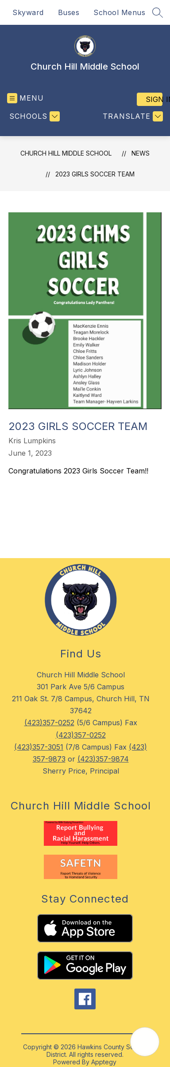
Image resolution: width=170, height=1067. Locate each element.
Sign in (154, 99)
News (140, 153)
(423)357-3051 (38, 747)
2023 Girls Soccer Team (95, 174)
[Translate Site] (131, 116)
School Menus (119, 12)
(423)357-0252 (49, 722)
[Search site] (157, 12)
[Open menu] (25, 98)
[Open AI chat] (144, 1041)
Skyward (28, 12)
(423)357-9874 (103, 758)
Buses (69, 12)
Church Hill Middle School (66, 153)
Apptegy (103, 1062)
